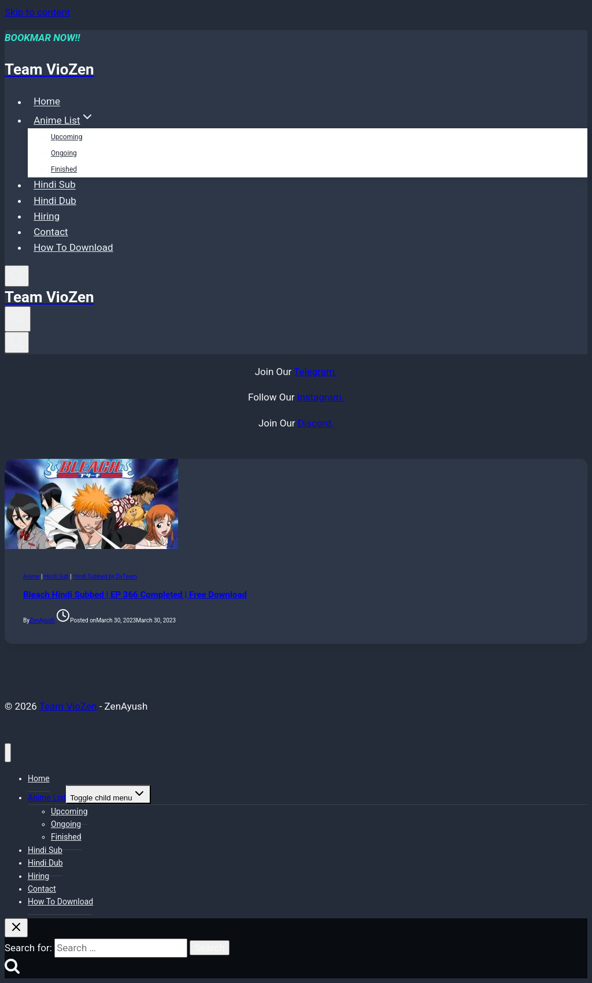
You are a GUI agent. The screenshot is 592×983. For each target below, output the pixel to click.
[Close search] (16, 927)
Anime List (47, 797)
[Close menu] (8, 752)
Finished (64, 169)
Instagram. (320, 397)
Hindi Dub (55, 200)
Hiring (47, 216)
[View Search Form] (17, 276)
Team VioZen (68, 706)
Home (47, 101)
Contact (51, 232)
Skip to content (37, 12)
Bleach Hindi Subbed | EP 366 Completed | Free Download (135, 594)
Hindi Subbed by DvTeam (105, 576)
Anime (31, 576)
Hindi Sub (55, 185)
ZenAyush (42, 620)
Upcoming (66, 137)
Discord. (316, 423)
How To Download (73, 247)
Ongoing (64, 153)
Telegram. (315, 371)
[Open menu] (18, 319)
